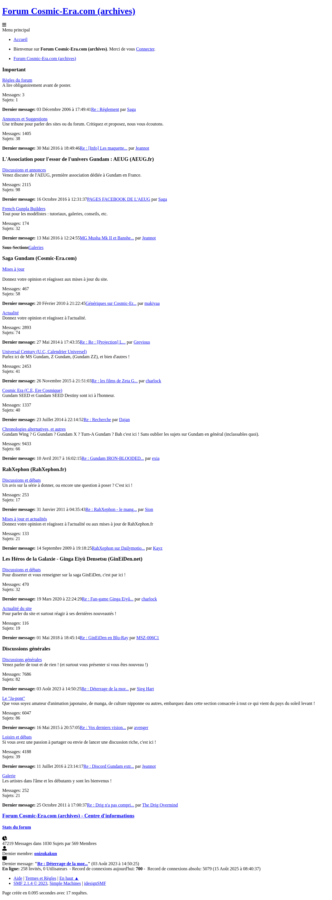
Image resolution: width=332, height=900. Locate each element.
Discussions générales (22, 659)
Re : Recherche (97, 419)
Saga (131, 109)
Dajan (124, 419)
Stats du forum (16, 827)
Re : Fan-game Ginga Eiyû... (108, 599)
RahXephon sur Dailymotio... (118, 548)
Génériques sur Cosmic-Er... (111, 303)
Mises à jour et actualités (24, 519)
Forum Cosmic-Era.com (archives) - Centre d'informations (68, 816)
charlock (153, 380)
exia (156, 458)
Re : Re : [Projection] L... (103, 342)
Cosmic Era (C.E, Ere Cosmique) (32, 390)
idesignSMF (95, 883)
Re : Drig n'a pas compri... (110, 805)
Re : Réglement (105, 109)
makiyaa (152, 303)
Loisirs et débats (17, 737)
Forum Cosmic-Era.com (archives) (68, 11)
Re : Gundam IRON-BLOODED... (113, 458)
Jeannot (142, 148)
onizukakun (45, 853)
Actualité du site (17, 608)
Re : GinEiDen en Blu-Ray (104, 637)
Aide (17, 878)
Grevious (142, 342)
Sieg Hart (145, 688)
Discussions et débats (21, 480)
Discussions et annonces (24, 170)
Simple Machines (65, 883)
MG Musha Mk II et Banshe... (107, 238)
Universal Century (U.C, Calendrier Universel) (44, 351)
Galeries (35, 247)
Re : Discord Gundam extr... (108, 766)
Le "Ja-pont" (13, 698)
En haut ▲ (69, 878)
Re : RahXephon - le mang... (111, 509)
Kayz (157, 548)
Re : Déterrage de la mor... (105, 688)
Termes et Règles (40, 878)
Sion (149, 509)
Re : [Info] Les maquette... (103, 148)
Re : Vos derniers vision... (103, 727)
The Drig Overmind (160, 805)
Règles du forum (17, 80)
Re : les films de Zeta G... (115, 380)
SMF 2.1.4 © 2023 (30, 883)
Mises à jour (13, 269)
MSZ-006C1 (147, 637)
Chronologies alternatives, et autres (34, 429)
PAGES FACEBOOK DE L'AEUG (118, 199)
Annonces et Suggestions (25, 119)
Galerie (8, 775)
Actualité (10, 312)
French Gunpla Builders (24, 208)
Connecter (145, 49)
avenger (141, 727)
